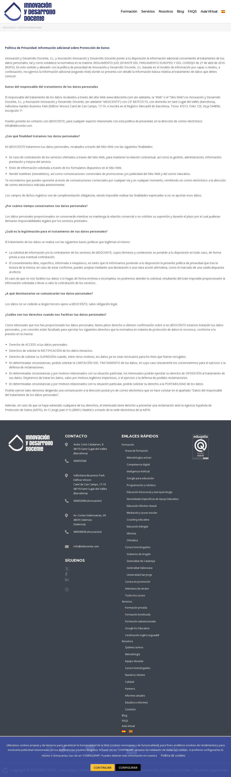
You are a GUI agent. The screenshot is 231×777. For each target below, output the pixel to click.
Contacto (130, 709)
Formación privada (136, 607)
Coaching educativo (138, 519)
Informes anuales (135, 695)
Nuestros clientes (135, 675)
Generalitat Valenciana (139, 568)
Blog (180, 11)
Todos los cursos (135, 595)
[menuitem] (223, 11)
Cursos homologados (137, 547)
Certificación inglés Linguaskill (139, 635)
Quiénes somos (134, 647)
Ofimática (132, 540)
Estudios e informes (136, 702)
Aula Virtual (209, 11)
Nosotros (166, 11)
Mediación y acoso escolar (140, 512)
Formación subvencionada (139, 621)
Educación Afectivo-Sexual (140, 506)
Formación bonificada (137, 614)
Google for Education (137, 628)
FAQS (192, 11)
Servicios (148, 11)
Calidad (129, 682)
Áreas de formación (136, 450)
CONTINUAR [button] (102, 767)
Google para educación (140, 478)
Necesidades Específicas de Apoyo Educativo (140, 499)
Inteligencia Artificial (138, 471)
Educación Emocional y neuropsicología (140, 492)
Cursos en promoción (137, 581)
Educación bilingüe (137, 526)
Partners (130, 688)
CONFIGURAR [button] (127, 767)
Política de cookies (173, 756)
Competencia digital (138, 464)
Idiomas (131, 533)
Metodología (132, 654)
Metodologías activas (139, 457)
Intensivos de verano (137, 588)
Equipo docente (134, 661)
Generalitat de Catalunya (140, 561)
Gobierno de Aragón (139, 554)
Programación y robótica (140, 485)
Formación (129, 11)
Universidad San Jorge (139, 575)
